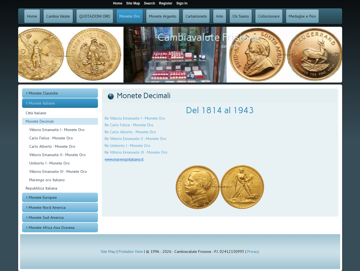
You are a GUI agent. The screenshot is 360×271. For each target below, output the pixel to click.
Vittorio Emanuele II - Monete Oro (57, 154)
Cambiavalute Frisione (208, 37)
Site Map (108, 251)
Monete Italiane (42, 103)
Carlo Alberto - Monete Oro (52, 146)
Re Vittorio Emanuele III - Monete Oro (136, 152)
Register (165, 3)
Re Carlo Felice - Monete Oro (129, 124)
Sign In (182, 3)
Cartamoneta (196, 16)
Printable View (131, 251)
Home (32, 16)
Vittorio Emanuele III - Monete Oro (58, 171)
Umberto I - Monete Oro (49, 163)
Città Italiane (36, 112)
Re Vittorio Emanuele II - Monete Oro (135, 138)
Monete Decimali (40, 121)
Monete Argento (162, 16)
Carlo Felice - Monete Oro (51, 138)
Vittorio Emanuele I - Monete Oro (57, 129)
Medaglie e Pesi (302, 16)
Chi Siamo (240, 16)
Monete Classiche (43, 93)
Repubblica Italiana (41, 188)
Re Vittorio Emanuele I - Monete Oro (135, 118)
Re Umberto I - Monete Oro (127, 145)
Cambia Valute (58, 16)
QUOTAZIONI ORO (94, 16)
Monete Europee (43, 197)
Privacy (253, 251)
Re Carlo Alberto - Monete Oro (130, 131)
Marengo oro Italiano (47, 179)
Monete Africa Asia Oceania (52, 227)
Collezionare (269, 16)
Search (149, 3)
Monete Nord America (47, 207)
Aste (219, 16)
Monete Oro (129, 16)
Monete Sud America (46, 217)
